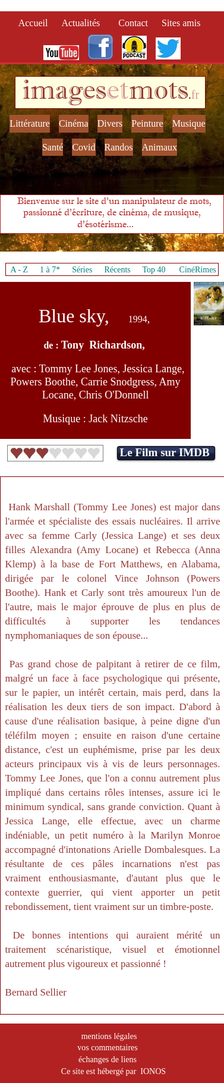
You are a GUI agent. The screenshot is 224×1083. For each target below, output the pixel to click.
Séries (82, 269)
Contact (134, 23)
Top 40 (154, 269)
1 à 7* (50, 269)
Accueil (35, 23)
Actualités (84, 23)
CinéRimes (197, 269)
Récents (117, 269)
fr (195, 94)
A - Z (19, 269)
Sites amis (181, 23)
